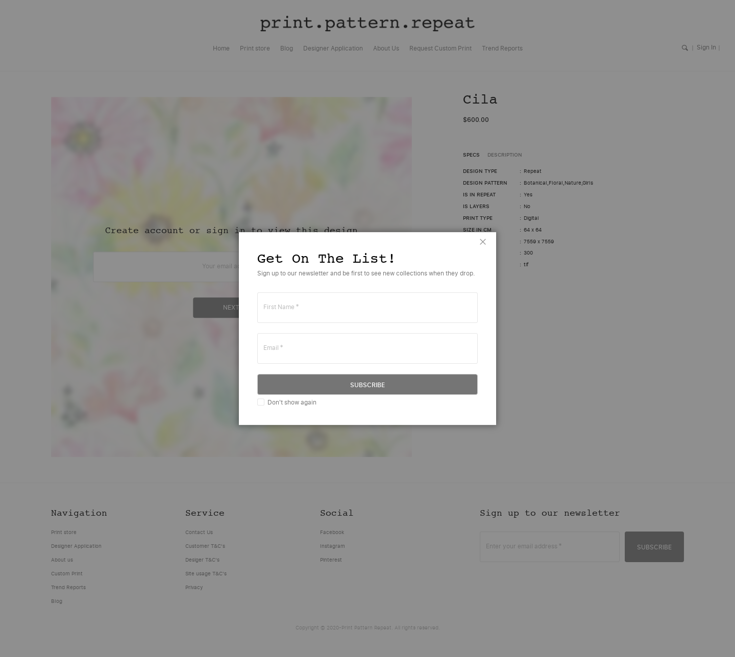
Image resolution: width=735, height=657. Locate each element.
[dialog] (367, 328)
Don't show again (291, 402)
